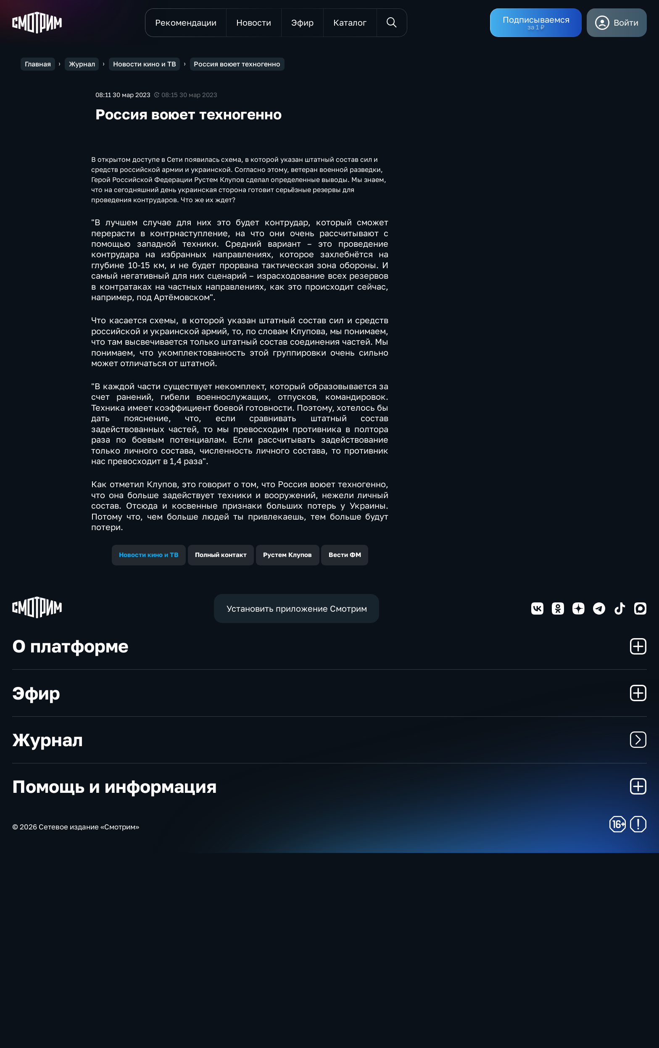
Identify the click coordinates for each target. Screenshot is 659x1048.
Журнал (329, 934)
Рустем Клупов (287, 749)
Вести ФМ (345, 749)
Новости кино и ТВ (149, 749)
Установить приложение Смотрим (297, 803)
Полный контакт (221, 749)
